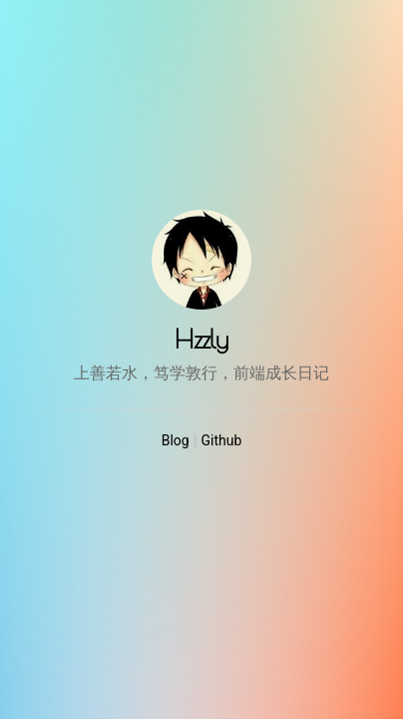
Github (222, 440)
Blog (176, 440)
